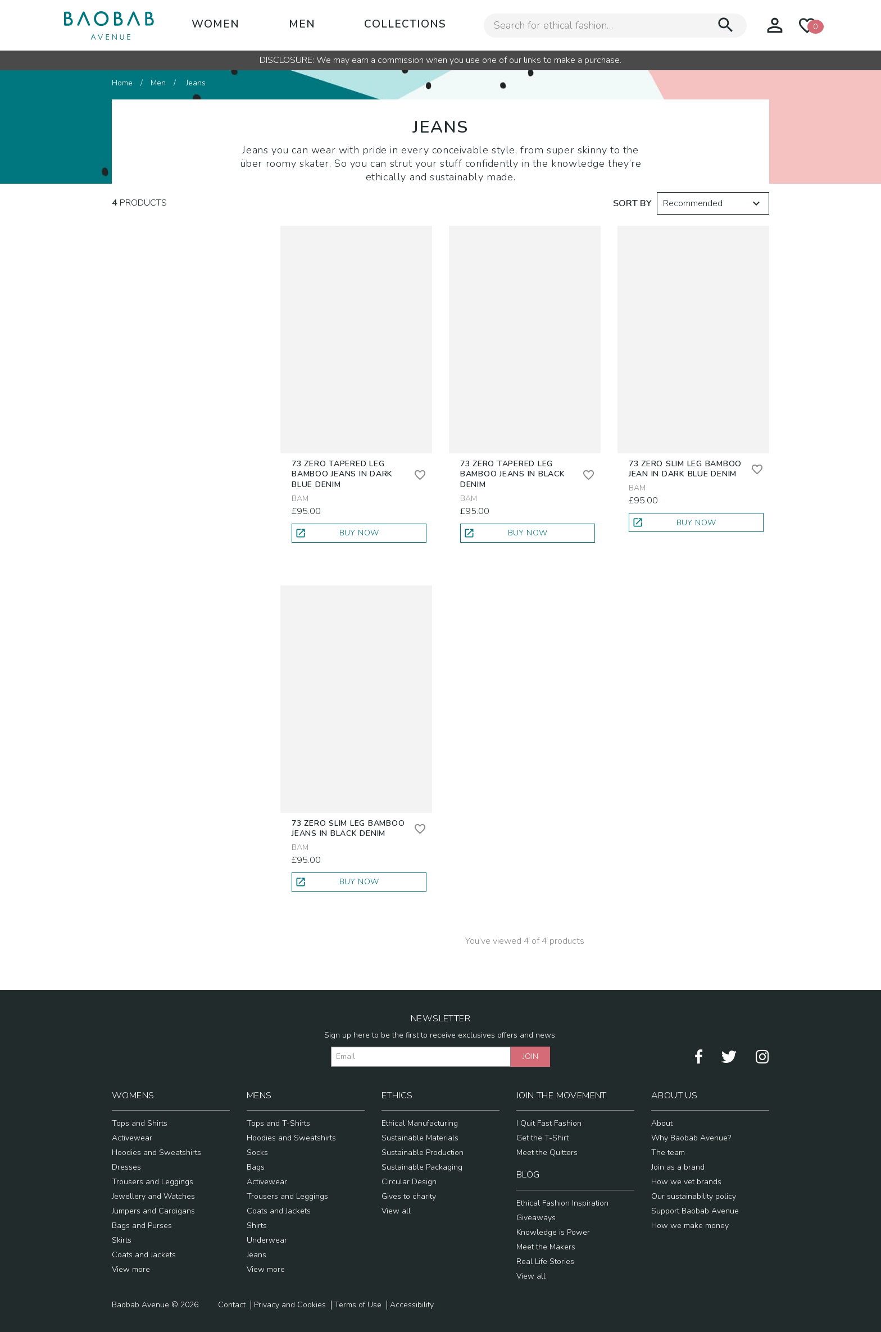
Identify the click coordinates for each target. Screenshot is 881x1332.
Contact (232, 1305)
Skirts (121, 1240)
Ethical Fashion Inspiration (562, 1203)
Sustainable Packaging (422, 1167)
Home (122, 83)
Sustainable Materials (420, 1138)
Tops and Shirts (139, 1123)
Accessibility (412, 1305)
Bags (256, 1167)
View (131, 1269)
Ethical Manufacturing (420, 1123)
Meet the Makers (545, 1247)
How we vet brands (686, 1181)
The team (668, 1152)
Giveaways (536, 1217)
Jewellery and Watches (153, 1196)
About (662, 1123)
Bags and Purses (142, 1225)
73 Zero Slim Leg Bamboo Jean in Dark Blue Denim (685, 469)
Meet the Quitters (547, 1152)
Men (302, 24)
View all (396, 1211)
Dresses (126, 1167)
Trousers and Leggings (152, 1181)
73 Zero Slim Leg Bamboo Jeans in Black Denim (348, 828)
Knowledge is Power (553, 1232)
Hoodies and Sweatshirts (156, 1152)
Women (215, 24)
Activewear (132, 1138)
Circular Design (409, 1181)
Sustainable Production (423, 1152)
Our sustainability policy (693, 1196)
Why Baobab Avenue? (691, 1138)
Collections (405, 24)
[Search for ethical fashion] (599, 25)
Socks (257, 1152)
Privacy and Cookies (290, 1305)
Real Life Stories (545, 1261)
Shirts (257, 1225)
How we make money (690, 1225)
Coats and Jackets (144, 1254)
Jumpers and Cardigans (153, 1211)
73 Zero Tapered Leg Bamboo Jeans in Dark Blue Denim (342, 474)
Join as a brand (678, 1167)
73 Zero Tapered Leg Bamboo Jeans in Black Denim (512, 474)
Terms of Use (358, 1305)
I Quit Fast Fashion (549, 1123)
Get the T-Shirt (542, 1138)
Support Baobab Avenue (695, 1211)
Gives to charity (409, 1196)
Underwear (267, 1240)
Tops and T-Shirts (278, 1123)
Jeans (256, 1254)
